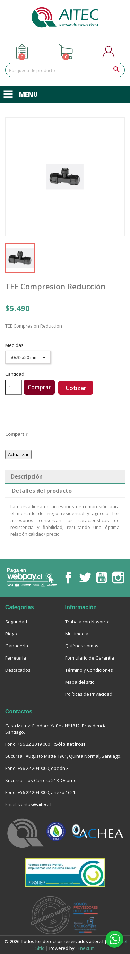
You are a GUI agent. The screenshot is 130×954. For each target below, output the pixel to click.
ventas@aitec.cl (34, 804)
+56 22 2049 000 (34, 744)
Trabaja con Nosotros (88, 622)
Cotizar (76, 388)
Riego (11, 634)
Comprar (39, 387)
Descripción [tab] (27, 476)
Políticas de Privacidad (88, 694)
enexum (87, 948)
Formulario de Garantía (89, 658)
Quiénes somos (81, 646)
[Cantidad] (13, 387)
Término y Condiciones (89, 670)
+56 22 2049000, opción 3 (43, 768)
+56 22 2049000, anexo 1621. (47, 792)
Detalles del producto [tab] (42, 490)
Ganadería (16, 646)
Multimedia (76, 634)
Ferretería (15, 658)
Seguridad (16, 622)
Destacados (18, 670)
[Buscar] (65, 70)
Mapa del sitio (80, 682)
